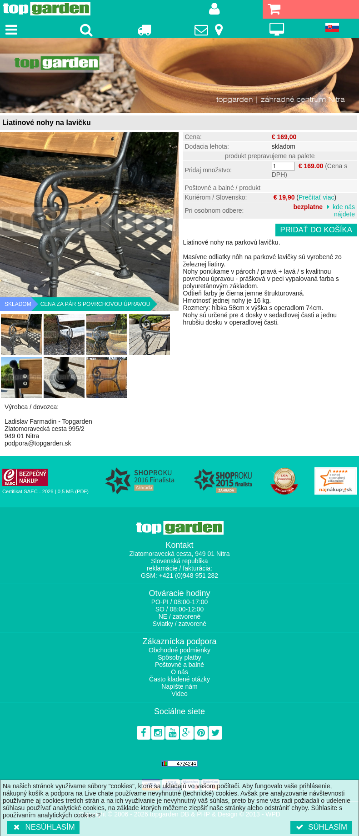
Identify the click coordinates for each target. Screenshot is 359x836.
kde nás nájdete (344, 210)
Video (179, 693)
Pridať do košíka (316, 229)
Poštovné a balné (179, 664)
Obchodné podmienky (179, 650)
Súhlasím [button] (321, 827)
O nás (179, 672)
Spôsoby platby (179, 657)
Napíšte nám (179, 686)
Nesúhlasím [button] (43, 827)
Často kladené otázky (179, 679)
